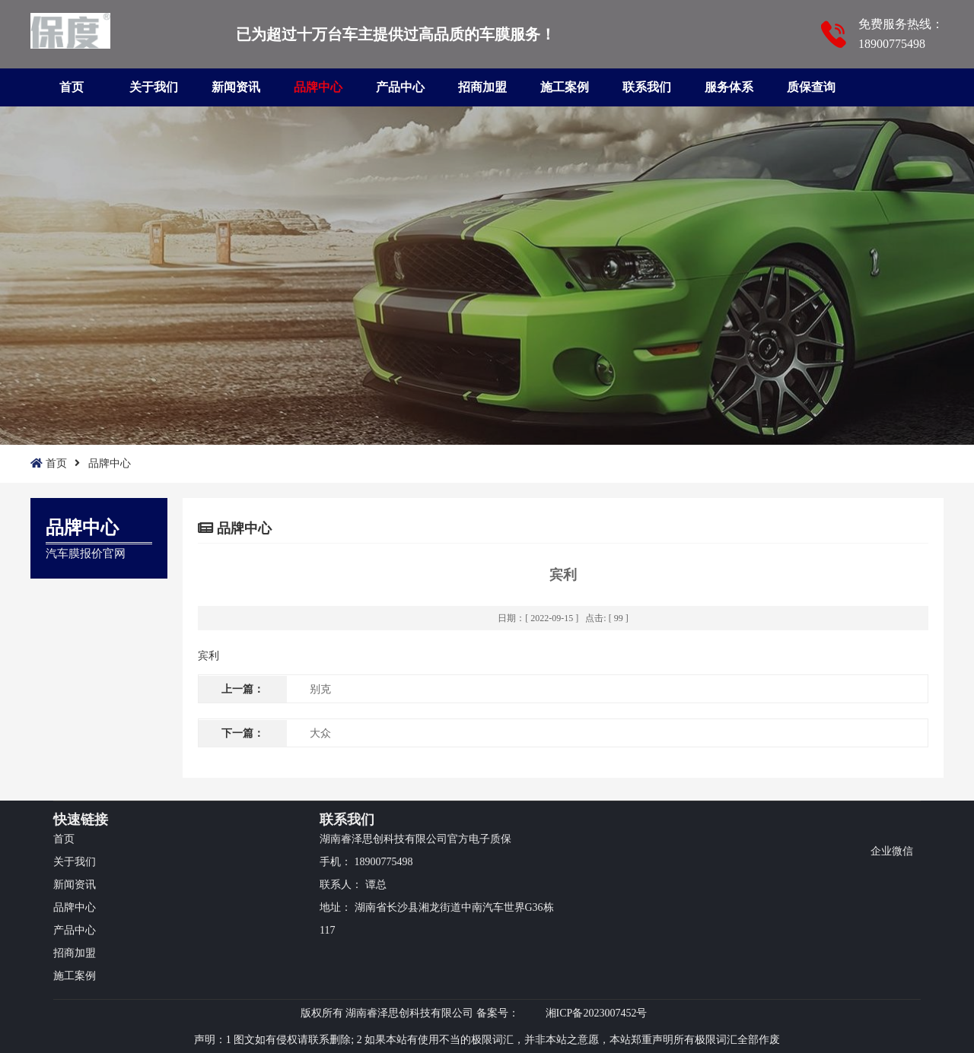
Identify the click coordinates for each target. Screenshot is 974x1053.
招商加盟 (482, 87)
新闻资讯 (236, 87)
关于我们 (153, 87)
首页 (71, 87)
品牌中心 (318, 87)
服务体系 (729, 87)
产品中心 (400, 87)
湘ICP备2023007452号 (597, 1013)
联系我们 (646, 87)
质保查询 (811, 87)
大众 (320, 733)
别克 (320, 689)
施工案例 (564, 87)
